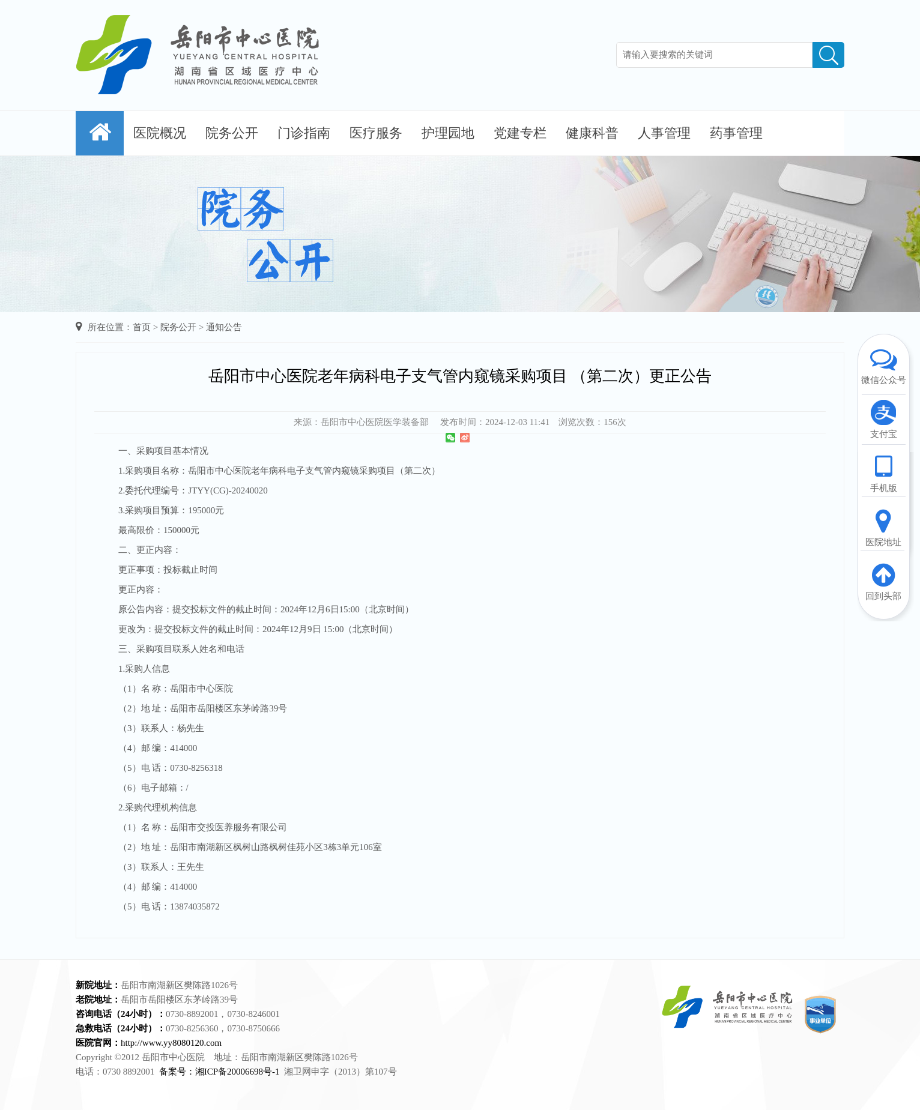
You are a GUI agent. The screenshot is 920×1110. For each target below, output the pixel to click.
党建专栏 (520, 132)
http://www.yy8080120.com (171, 1043)
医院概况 (159, 132)
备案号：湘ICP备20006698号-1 (219, 1071)
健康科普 (592, 132)
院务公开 (231, 132)
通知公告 (224, 327)
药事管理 (736, 132)
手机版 (883, 473)
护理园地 (448, 132)
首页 (142, 327)
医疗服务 (376, 132)
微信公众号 (883, 365)
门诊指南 (303, 132)
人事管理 (664, 132)
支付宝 (883, 419)
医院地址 (883, 527)
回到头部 (883, 581)
